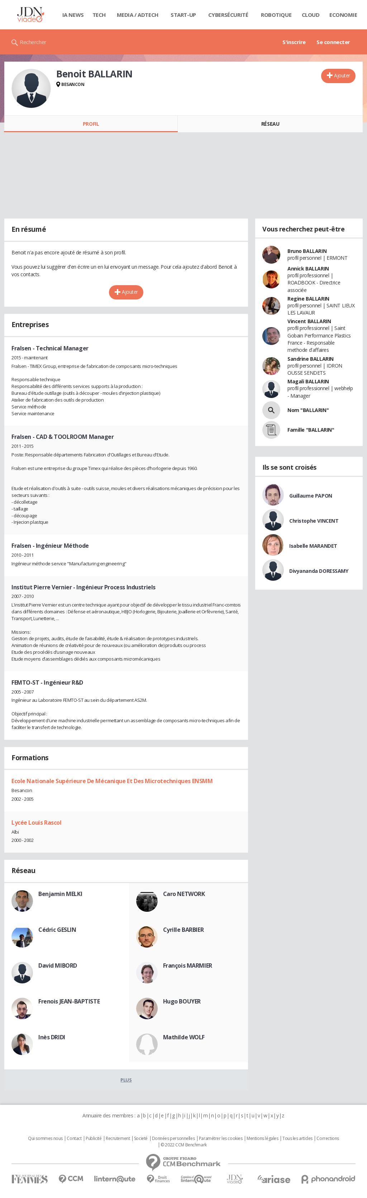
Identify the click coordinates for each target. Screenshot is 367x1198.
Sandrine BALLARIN (310, 358)
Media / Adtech (137, 14)
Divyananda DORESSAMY (318, 570)
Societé (141, 1138)
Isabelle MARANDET (313, 545)
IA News (73, 14)
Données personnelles (173, 1138)
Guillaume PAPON (310, 495)
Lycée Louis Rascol (36, 822)
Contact (74, 1138)
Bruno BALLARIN (307, 251)
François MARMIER (187, 965)
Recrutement (118, 1138)
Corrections (327, 1138)
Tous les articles (297, 1138)
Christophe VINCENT (313, 520)
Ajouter (342, 75)
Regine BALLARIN (308, 298)
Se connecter (333, 41)
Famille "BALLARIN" (310, 429)
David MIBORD (57, 965)
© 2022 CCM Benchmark (184, 1144)
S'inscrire (294, 41)
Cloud (311, 14)
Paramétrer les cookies (221, 1138)
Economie (343, 14)
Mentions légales (262, 1138)
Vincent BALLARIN (309, 321)
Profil (91, 123)
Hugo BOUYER (182, 1001)
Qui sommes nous (45, 1138)
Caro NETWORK (184, 894)
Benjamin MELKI (60, 894)
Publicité (93, 1138)
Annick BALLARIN (308, 268)
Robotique (276, 14)
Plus (126, 1080)
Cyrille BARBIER (183, 930)
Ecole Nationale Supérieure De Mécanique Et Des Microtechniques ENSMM (112, 781)
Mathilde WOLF (184, 1037)
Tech (99, 14)
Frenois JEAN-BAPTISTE (69, 1001)
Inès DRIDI (51, 1037)
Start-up (183, 14)
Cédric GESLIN (57, 930)
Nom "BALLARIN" (308, 410)
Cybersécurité (228, 14)
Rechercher (33, 41)
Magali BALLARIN (308, 381)
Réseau (270, 123)
